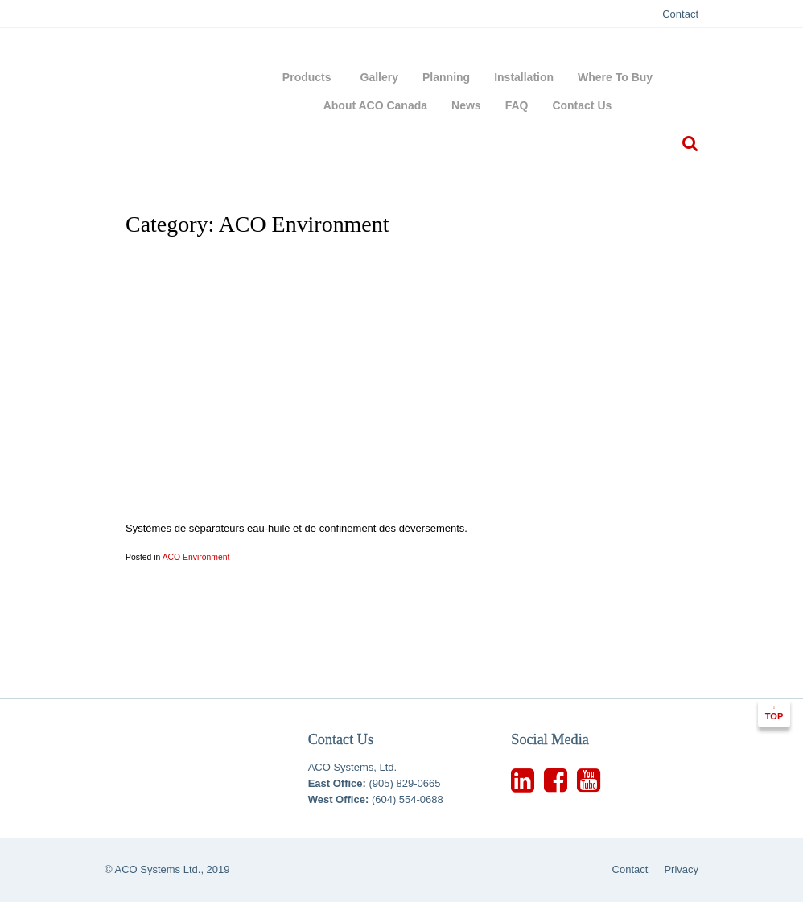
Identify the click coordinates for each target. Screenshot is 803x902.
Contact (680, 14)
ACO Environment (196, 557)
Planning (446, 77)
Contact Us (582, 105)
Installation (524, 77)
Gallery (379, 77)
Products (309, 77)
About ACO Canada (375, 105)
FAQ (517, 105)
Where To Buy (615, 77)
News (466, 105)
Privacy (681, 869)
